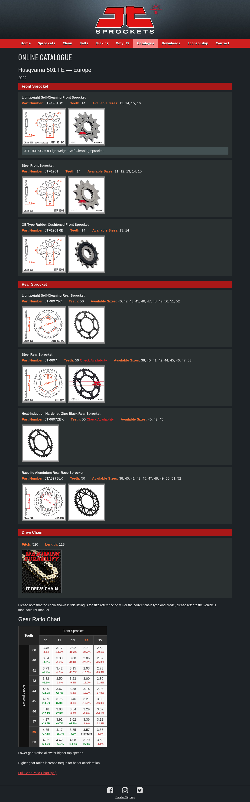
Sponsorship (198, 43)
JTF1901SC (54, 103)
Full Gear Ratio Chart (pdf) (37, 773)
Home (26, 43)
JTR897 (51, 360)
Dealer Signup (124, 797)
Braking (102, 43)
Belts (84, 43)
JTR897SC (53, 301)
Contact (222, 43)
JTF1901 (51, 171)
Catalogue (145, 43)
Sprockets (46, 43)
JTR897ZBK (54, 419)
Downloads (171, 43)
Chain (67, 43)
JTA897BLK (54, 478)
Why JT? (123, 43)
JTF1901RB (54, 230)
